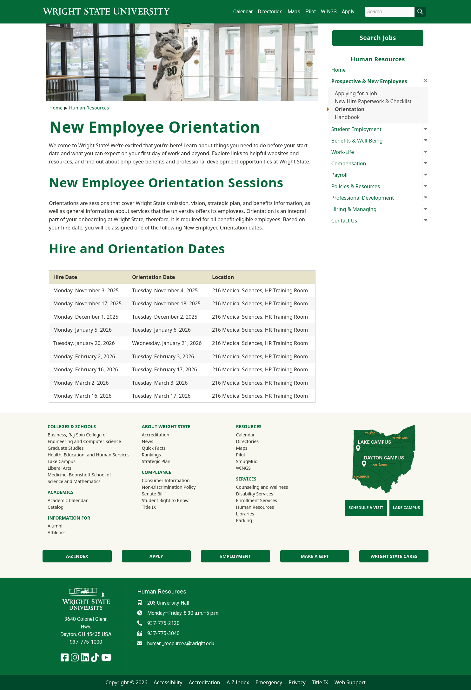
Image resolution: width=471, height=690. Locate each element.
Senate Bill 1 (154, 494)
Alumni (63, 525)
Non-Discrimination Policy (169, 487)
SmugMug (255, 461)
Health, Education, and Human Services (88, 455)
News (147, 441)
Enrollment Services (256, 500)
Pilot (310, 12)
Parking (244, 520)
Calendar (243, 12)
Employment (235, 556)
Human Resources (89, 108)
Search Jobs (378, 37)
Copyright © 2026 (126, 682)
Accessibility (168, 682)
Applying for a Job (356, 93)
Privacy (297, 682)
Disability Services (254, 494)
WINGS (329, 12)
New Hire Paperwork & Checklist (373, 101)
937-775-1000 (86, 642)
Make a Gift (314, 556)
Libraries (245, 514)
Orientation (349, 109)
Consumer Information (166, 480)
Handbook (347, 117)
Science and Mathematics (74, 481)
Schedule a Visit (365, 507)
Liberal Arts (59, 468)
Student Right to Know (165, 500)
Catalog (55, 507)
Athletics (65, 532)
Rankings (151, 455)
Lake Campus (62, 461)
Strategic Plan (156, 461)
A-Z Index (77, 556)
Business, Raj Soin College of (77, 435)
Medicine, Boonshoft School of (79, 475)
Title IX (149, 507)
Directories (270, 12)
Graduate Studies (65, 448)
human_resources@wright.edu (180, 643)
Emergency (268, 682)
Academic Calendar (68, 500)
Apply (348, 12)
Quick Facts (154, 448)
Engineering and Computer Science (84, 441)
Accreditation (155, 435)
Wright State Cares (394, 556)
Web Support (350, 682)
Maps (294, 12)
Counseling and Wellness (262, 487)
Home (338, 69)
